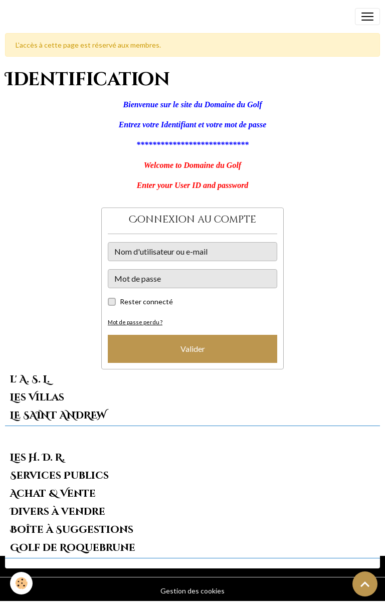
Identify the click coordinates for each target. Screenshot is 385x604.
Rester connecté (146, 301)
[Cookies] (21, 583)
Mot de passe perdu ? (135, 322)
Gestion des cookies (192, 590)
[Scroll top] (364, 583)
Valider (192, 348)
